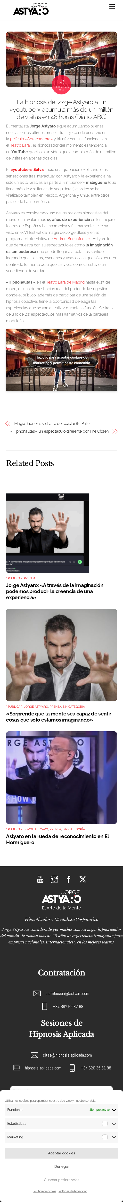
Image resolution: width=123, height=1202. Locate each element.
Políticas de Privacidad (73, 1191)
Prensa (29, 578)
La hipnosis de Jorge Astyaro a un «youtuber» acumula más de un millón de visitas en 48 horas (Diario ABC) (61, 109)
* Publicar (14, 578)
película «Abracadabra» (31, 139)
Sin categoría (74, 706)
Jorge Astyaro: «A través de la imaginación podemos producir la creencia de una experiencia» (54, 591)
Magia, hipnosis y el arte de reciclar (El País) (52, 423)
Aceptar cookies (61, 1153)
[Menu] (112, 6)
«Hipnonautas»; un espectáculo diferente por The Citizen (59, 431)
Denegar (61, 1166)
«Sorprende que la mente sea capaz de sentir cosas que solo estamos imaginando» (58, 717)
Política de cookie (44, 1191)
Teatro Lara (20, 145)
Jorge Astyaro (36, 706)
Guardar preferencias (61, 1180)
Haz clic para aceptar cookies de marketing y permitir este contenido (61, 360)
